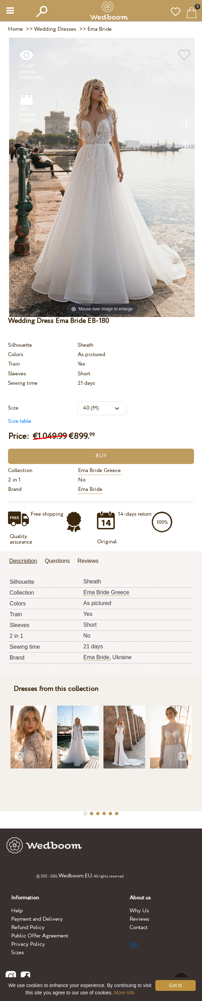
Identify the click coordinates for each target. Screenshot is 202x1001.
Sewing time (23, 383)
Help (17, 911)
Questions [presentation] (57, 561)
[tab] (25, 561)
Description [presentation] (23, 561)
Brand (15, 489)
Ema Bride (90, 489)
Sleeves (17, 373)
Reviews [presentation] (87, 561)
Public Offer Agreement (39, 936)
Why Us (139, 911)
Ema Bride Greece (99, 470)
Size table (19, 421)
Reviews (139, 919)
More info (124, 992)
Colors (15, 354)
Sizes (17, 953)
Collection (20, 470)
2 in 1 (14, 480)
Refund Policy (28, 927)
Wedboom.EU (75, 876)
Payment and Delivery (37, 919)
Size (13, 408)
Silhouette (20, 345)
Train (14, 364)
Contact (139, 927)
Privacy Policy (28, 944)
